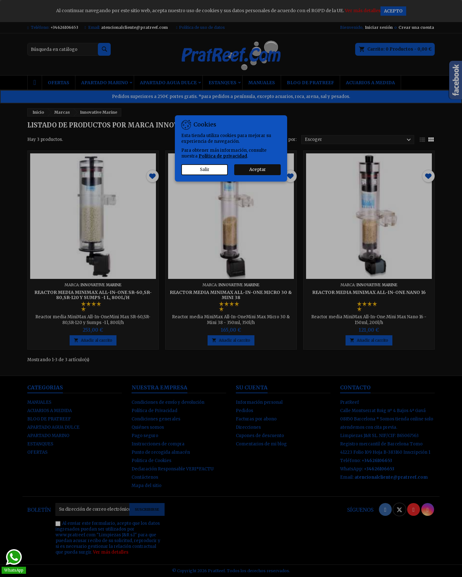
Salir (205, 169)
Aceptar (257, 169)
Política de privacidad (223, 156)
